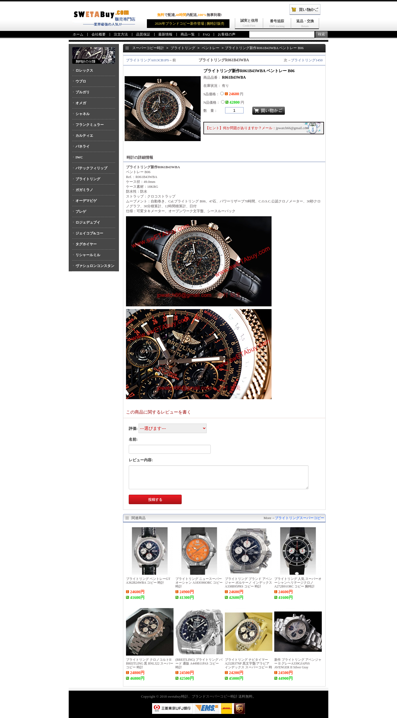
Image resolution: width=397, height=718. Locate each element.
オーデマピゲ (86, 201)
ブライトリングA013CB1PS (147, 60)
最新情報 (165, 34)
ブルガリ (82, 92)
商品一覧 (188, 34)
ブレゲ (80, 211)
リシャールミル (87, 255)
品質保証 (143, 34)
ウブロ (80, 81)
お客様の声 (226, 34)
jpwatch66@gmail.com (292, 128)
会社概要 (99, 34)
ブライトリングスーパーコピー (299, 518)
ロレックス (84, 70)
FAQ (206, 34)
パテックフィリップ (91, 168)
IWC (79, 157)
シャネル (82, 114)
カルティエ (84, 136)
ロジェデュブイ (87, 222)
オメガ (80, 103)
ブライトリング (87, 179)
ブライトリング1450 (307, 60)
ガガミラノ (84, 190)
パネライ (82, 146)
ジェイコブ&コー (89, 233)
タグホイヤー (86, 244)
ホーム (78, 34)
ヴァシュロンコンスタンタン (93, 267)
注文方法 (121, 34)
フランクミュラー (89, 125)
